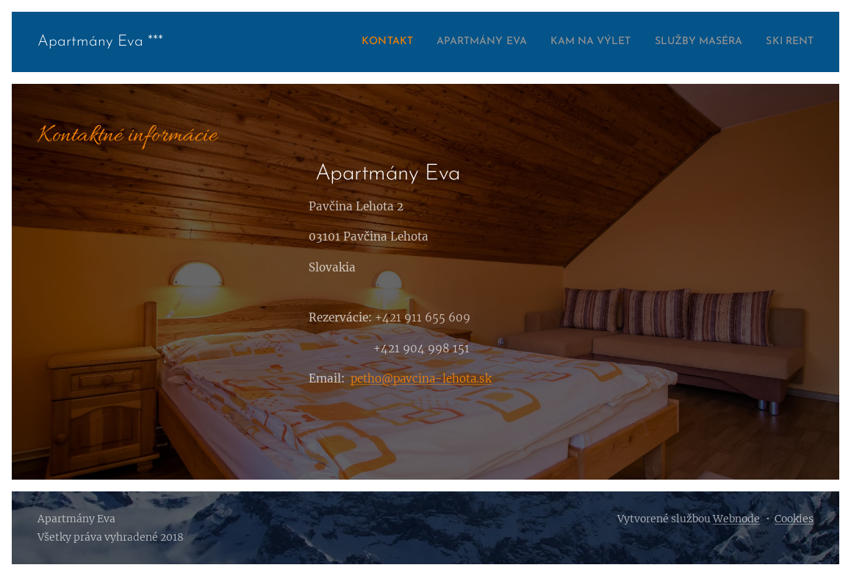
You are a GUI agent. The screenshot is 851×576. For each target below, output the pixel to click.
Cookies (794, 518)
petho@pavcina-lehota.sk (421, 378)
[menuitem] (339, 42)
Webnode (736, 518)
